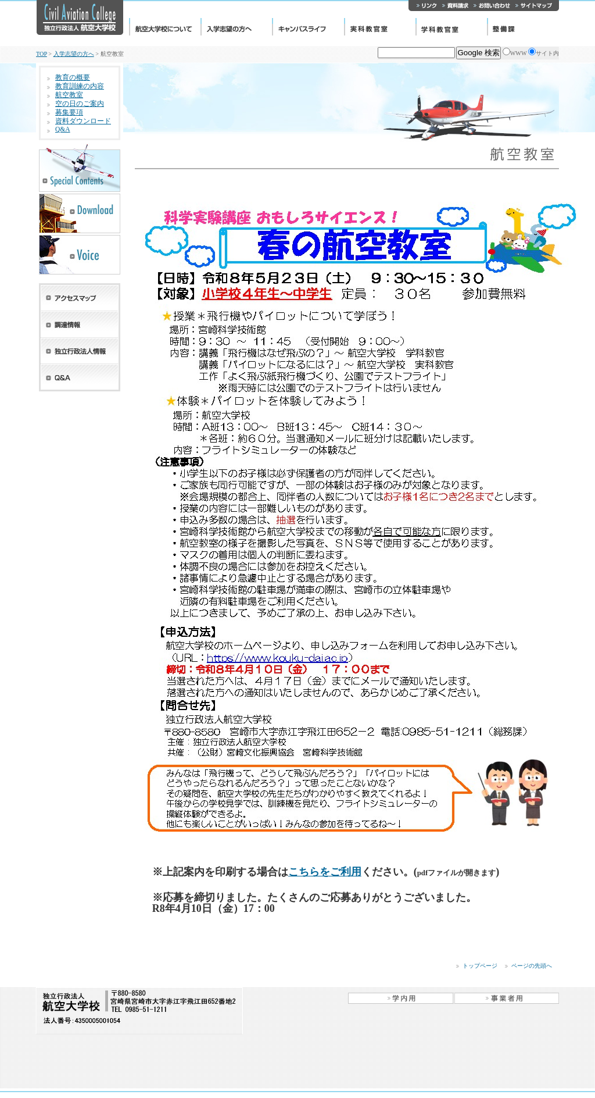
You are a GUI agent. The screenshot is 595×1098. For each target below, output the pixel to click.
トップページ (480, 965)
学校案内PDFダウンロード (79, 213)
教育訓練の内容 (79, 86)
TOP (41, 54)
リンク (424, 5)
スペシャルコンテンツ (79, 167)
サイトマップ (535, 5)
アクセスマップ (79, 297)
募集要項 (69, 112)
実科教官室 (379, 26)
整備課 (523, 26)
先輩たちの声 (79, 254)
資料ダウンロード (83, 120)
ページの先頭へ (531, 965)
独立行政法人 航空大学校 (79, 17)
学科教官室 (451, 26)
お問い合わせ (491, 5)
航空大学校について (164, 26)
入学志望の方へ (236, 26)
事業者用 (506, 998)
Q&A (62, 129)
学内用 (401, 998)
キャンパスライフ (308, 26)
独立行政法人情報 (79, 351)
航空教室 (69, 94)
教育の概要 (72, 77)
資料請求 (455, 5)
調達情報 (79, 324)
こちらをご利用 (324, 872)
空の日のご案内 (79, 103)
